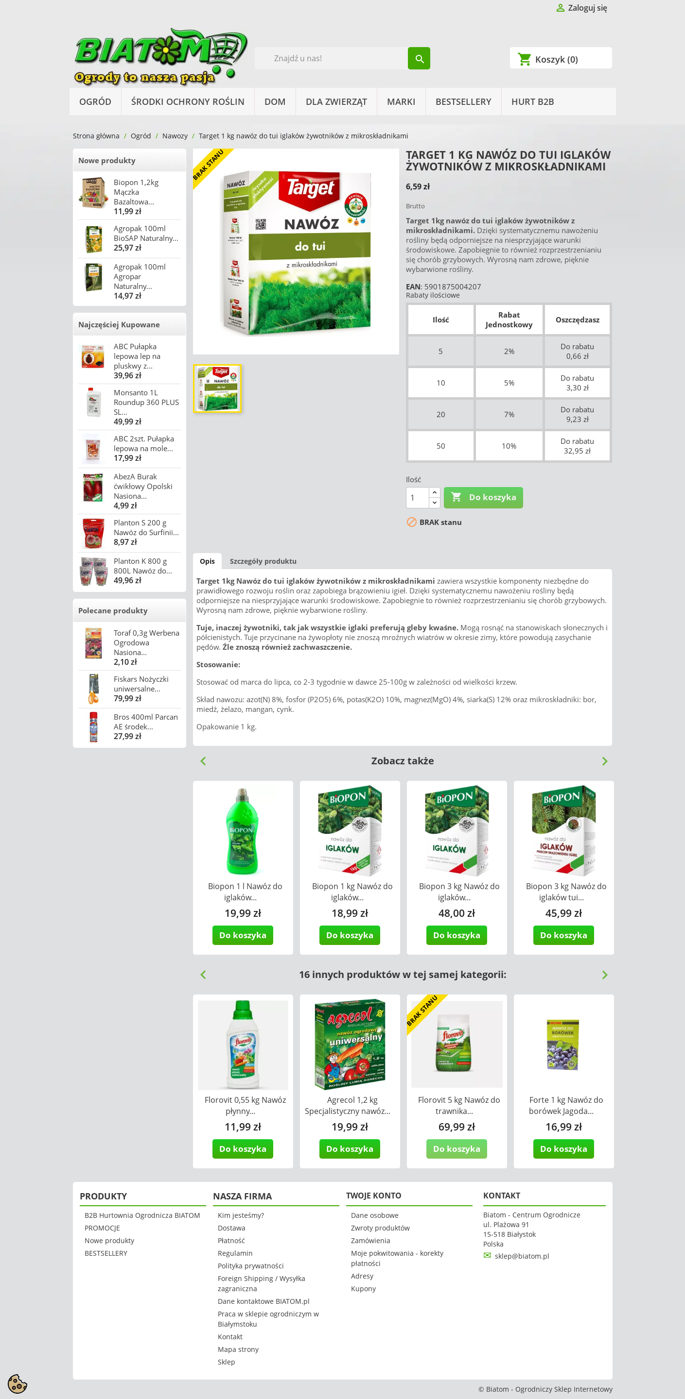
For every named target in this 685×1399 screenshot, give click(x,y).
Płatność (231, 1240)
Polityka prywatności (251, 1265)
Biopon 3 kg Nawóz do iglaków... (459, 892)
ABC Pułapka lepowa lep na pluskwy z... (137, 356)
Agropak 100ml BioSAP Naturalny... (146, 233)
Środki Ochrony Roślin (188, 101)
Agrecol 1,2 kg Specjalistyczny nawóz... (347, 1105)
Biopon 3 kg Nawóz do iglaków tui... (566, 892)
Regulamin (235, 1253)
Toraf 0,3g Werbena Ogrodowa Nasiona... (146, 642)
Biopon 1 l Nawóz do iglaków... (245, 892)
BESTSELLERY (464, 101)
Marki (401, 101)
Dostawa (232, 1227)
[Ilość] (417, 497)
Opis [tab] (207, 561)
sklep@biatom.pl (522, 1256)
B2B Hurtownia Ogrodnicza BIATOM (142, 1215)
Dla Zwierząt (336, 101)
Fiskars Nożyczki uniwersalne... (141, 683)
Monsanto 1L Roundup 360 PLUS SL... (146, 402)
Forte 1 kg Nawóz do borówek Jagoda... (566, 1105)
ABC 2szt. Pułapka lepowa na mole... (144, 443)
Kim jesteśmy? (241, 1215)
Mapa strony (238, 1349)
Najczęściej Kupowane (119, 324)
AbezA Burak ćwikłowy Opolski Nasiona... (143, 486)
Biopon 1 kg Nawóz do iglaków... (352, 892)
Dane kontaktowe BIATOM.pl (264, 1301)
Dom (275, 101)
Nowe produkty (107, 160)
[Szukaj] (342, 58)
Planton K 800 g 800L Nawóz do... (143, 565)
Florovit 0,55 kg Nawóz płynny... (245, 1105)
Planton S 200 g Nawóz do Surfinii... (146, 527)
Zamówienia (370, 1240)
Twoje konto (374, 1195)
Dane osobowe (375, 1215)
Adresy (362, 1276)
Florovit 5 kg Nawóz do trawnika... (459, 1105)
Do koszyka (483, 497)
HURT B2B (532, 101)
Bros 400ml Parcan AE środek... (146, 721)
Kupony (363, 1288)
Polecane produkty (113, 610)
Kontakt (230, 1336)
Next (601, 757)
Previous (199, 757)
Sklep (226, 1361)
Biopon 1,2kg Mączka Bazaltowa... (136, 191)
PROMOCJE (102, 1227)
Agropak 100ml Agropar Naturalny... (140, 276)
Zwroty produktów (380, 1227)
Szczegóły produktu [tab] (263, 561)
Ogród (95, 101)
